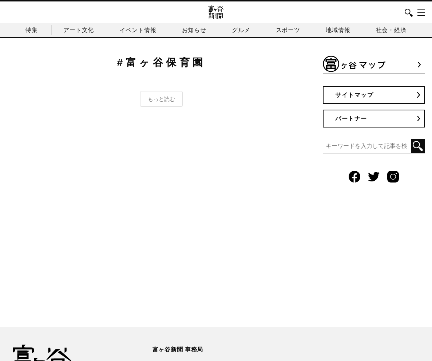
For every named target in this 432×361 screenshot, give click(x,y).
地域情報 (338, 30)
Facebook (354, 177)
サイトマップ (354, 95)
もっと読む (161, 99)
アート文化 (78, 30)
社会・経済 (391, 30)
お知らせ (194, 30)
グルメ (241, 30)
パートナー (351, 118)
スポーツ (288, 30)
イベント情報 (138, 30)
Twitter (374, 177)
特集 (31, 30)
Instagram (393, 177)
